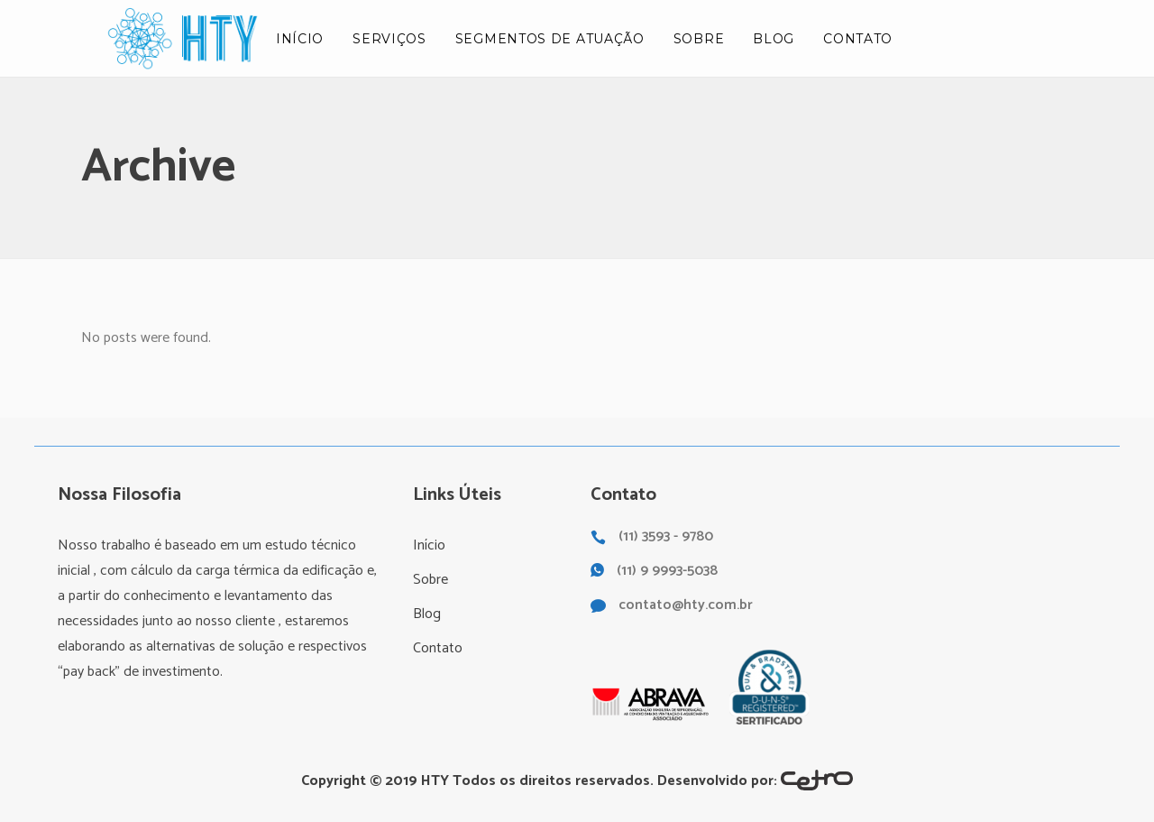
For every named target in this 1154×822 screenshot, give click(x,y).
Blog (427, 614)
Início (429, 545)
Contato (438, 648)
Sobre (430, 580)
